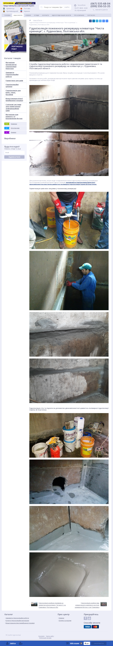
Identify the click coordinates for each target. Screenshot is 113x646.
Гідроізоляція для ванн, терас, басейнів (13, 92)
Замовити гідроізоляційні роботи (12, 74)
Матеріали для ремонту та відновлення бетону (14, 116)
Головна (7, 15)
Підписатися (14, 157)
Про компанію (79, 15)
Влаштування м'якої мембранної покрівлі (14, 99)
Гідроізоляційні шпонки (12, 85)
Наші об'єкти (18, 15)
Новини (28, 15)
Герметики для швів (14, 81)
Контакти (45, 15)
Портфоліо (91, 15)
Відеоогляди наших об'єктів (61, 15)
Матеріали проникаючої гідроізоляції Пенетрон (11, 65)
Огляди (36, 15)
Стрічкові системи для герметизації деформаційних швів (13, 107)
